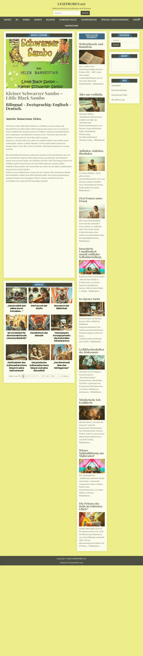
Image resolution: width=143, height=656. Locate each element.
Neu (17, 19)
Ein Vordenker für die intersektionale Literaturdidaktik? (17, 335)
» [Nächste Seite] (59, 376)
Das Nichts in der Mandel (39, 334)
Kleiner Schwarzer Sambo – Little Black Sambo (34, 95)
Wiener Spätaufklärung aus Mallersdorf (91, 453)
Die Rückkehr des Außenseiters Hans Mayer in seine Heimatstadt (16, 366)
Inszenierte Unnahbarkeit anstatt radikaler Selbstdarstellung (90, 253)
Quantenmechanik (71, 25)
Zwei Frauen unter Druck (91, 199)
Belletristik (50, 19)
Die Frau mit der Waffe (39, 307)
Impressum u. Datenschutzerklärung (115, 19)
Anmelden (116, 85)
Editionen (26, 19)
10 (43, 376)
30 (52, 376)
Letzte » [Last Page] (66, 376)
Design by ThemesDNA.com (71, 563)
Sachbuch (38, 19)
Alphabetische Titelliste (68, 19)
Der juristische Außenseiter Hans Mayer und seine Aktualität (39, 366)
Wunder (136, 19)
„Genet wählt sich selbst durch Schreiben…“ (16, 308)
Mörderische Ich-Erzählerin (90, 401)
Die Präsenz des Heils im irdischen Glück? (90, 506)
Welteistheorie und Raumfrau (91, 45)
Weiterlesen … (85, 190)
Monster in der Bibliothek (61, 307)
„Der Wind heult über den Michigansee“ (61, 365)
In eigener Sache (89, 299)
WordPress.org (118, 100)
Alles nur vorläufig (90, 94)
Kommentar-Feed (119, 95)
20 (48, 376)
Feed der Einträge (119, 90)
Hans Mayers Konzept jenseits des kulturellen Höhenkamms (61, 337)
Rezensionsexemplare (89, 19)
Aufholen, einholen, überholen (91, 152)
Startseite (7, 19)
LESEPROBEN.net (71, 4)
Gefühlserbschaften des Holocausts (91, 350)
